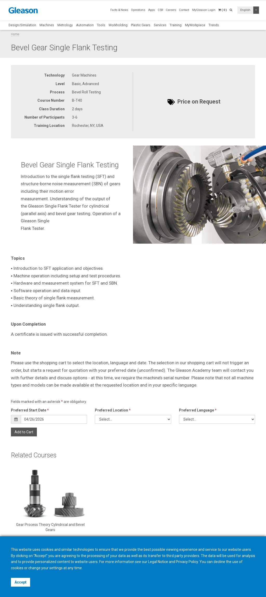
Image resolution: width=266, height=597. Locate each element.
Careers (171, 10)
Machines (46, 25)
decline (219, 562)
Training (176, 25)
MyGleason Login (203, 10)
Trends (214, 25)
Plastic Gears (140, 25)
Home (15, 34)
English (245, 10)
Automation (85, 25)
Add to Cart (24, 432)
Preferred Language (198, 410)
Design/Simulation (22, 25)
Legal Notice (158, 562)
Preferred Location (113, 410)
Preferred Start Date (30, 410)
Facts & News (119, 10)
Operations (138, 10)
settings (56, 568)
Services (160, 25)
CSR (160, 10)
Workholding (118, 25)
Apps (151, 10)
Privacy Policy (187, 562)
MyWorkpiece (195, 25)
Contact (184, 10)
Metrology (65, 25)
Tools (101, 25)
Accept (20, 582)
